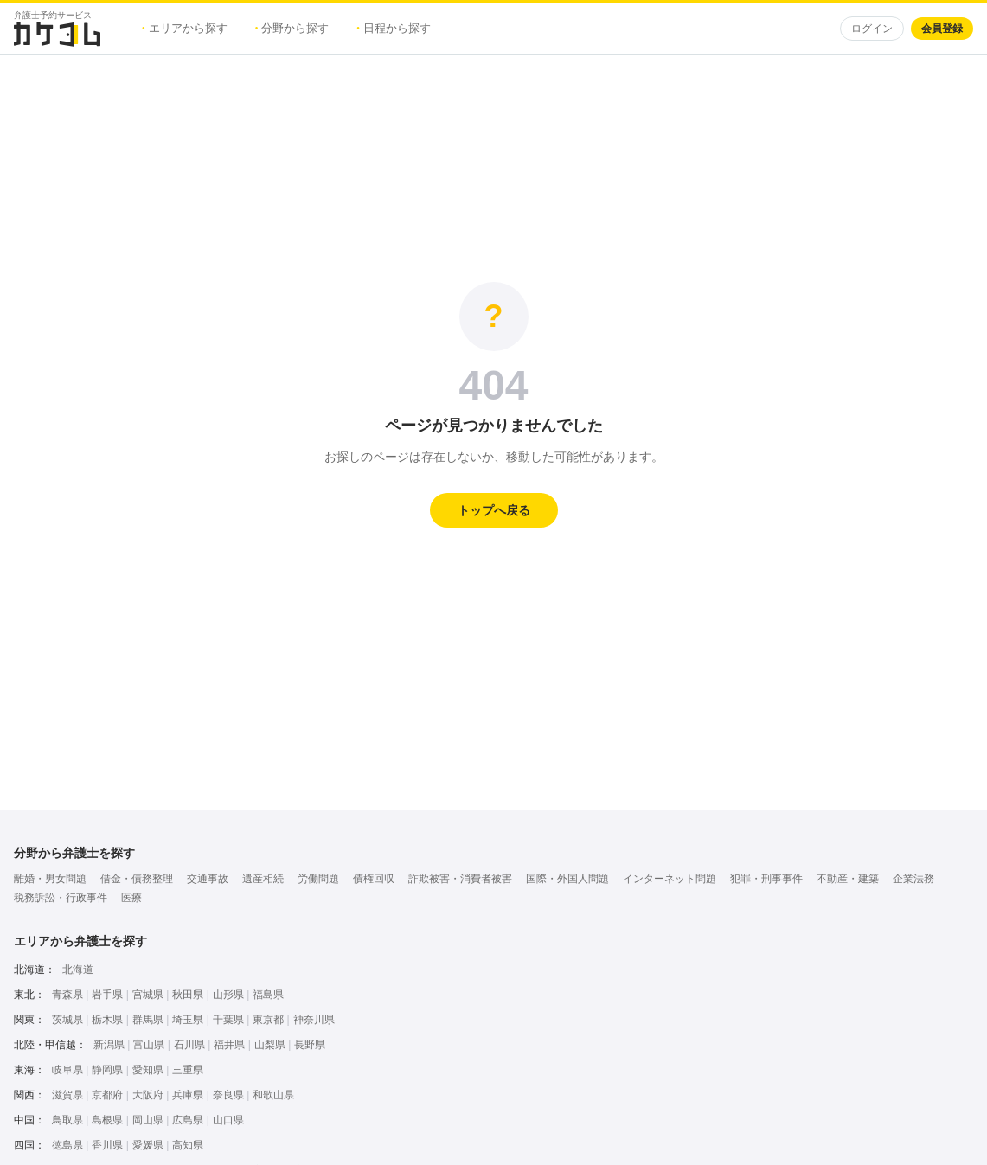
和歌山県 (273, 1095)
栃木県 (107, 1020)
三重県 (187, 1070)
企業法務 (913, 879)
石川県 (189, 1045)
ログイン (872, 28)
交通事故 (207, 879)
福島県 (268, 995)
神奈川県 (314, 1020)
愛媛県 (147, 1145)
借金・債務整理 (136, 879)
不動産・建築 (848, 879)
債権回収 (373, 879)
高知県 (187, 1145)
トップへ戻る (494, 510)
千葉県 (228, 1020)
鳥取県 (67, 1120)
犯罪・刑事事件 (766, 879)
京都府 (107, 1095)
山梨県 (269, 1045)
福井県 (229, 1045)
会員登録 (942, 28)
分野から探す (292, 28)
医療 (131, 898)
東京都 (268, 1020)
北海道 (77, 969)
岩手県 (107, 995)
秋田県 (187, 995)
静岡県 (107, 1070)
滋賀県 (67, 1095)
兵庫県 (187, 1095)
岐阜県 (67, 1070)
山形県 (228, 995)
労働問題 (318, 879)
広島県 (187, 1120)
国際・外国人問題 (567, 879)
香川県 (107, 1145)
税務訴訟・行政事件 (60, 898)
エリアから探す (185, 28)
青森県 (67, 995)
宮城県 (147, 995)
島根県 (107, 1120)
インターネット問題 (669, 879)
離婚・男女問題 (50, 879)
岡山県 (147, 1120)
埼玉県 (187, 1020)
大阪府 (147, 1095)
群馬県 (147, 1020)
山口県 (228, 1120)
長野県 (309, 1045)
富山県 (148, 1045)
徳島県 (67, 1145)
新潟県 (109, 1045)
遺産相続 (263, 879)
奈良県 (228, 1095)
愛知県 (147, 1070)
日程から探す (393, 28)
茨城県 (67, 1020)
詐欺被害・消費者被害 (460, 879)
